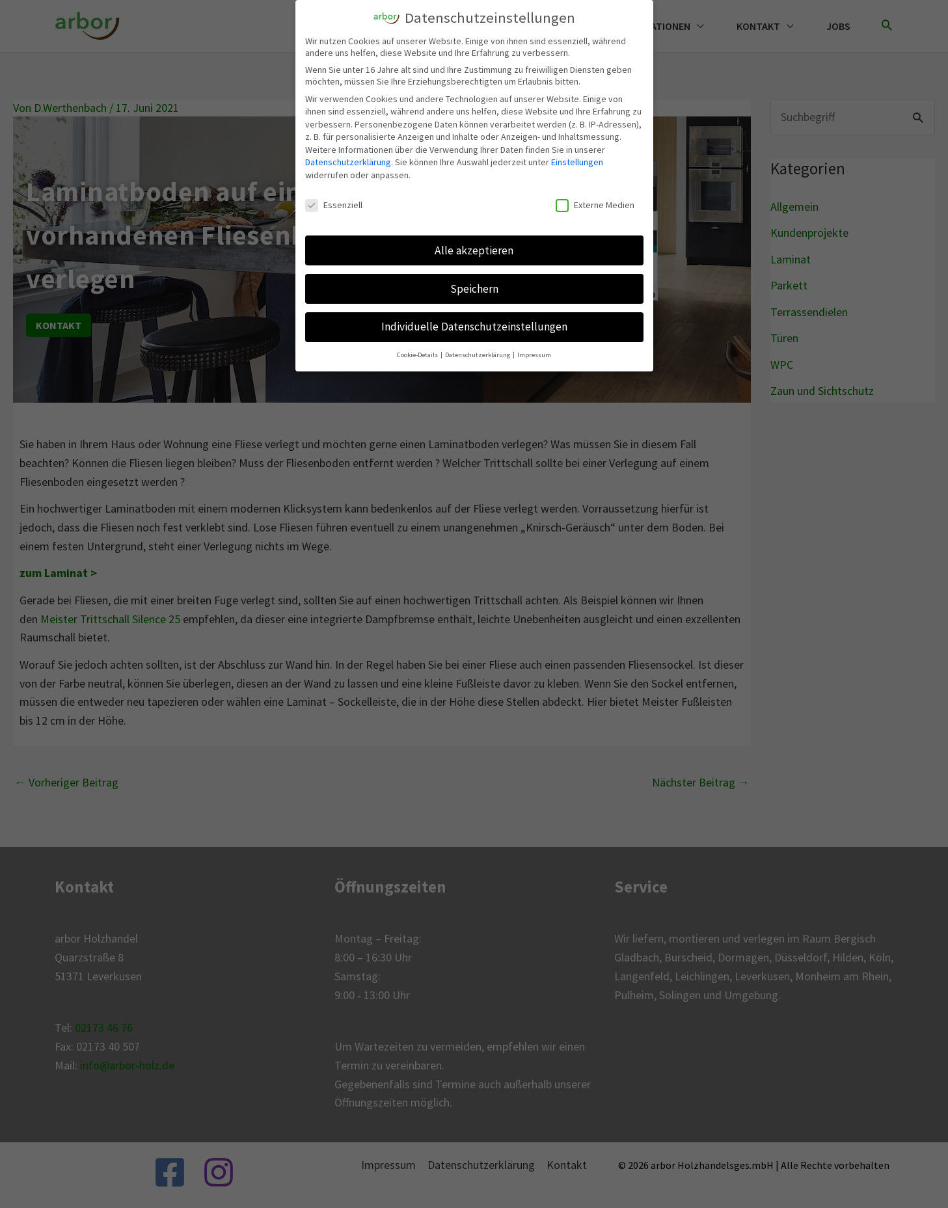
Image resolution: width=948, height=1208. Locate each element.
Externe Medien (595, 202)
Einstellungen (577, 159)
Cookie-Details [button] (418, 352)
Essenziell (333, 202)
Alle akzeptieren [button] (474, 247)
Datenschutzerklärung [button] (478, 352)
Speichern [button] (474, 285)
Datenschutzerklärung (348, 159)
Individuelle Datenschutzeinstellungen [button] (474, 324)
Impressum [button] (534, 352)
